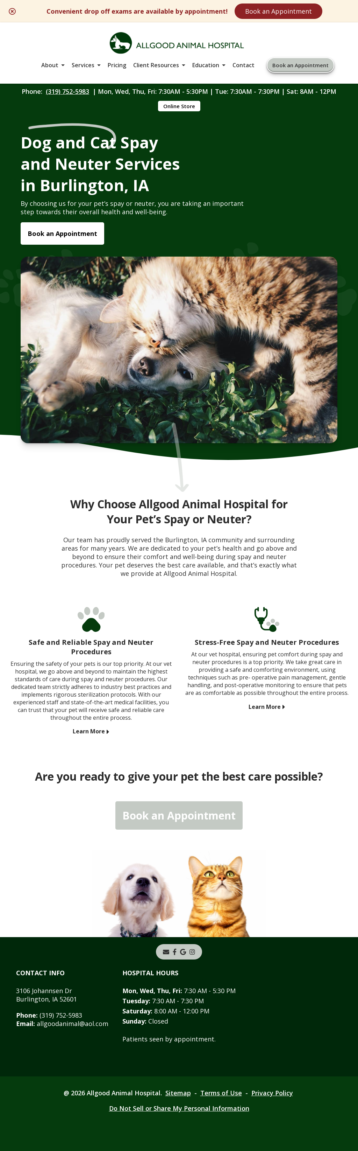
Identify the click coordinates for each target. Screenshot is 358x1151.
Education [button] (205, 65)
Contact (243, 65)
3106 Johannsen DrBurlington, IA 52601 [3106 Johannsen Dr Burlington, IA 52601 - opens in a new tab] (46, 994)
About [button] (49, 65)
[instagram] (192, 952)
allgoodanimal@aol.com (62, 1023)
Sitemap (178, 1093)
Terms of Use (221, 1093)
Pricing (117, 65)
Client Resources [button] (156, 65)
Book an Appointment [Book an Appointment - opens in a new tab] (62, 233)
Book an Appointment (278, 11)
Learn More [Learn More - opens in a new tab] (89, 731)
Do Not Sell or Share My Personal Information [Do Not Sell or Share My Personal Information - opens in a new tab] (179, 1108)
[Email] (166, 952)
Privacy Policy (272, 1093)
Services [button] (83, 65)
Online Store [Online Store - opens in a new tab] (179, 106)
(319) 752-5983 (67, 91)
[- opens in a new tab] (175, 952)
